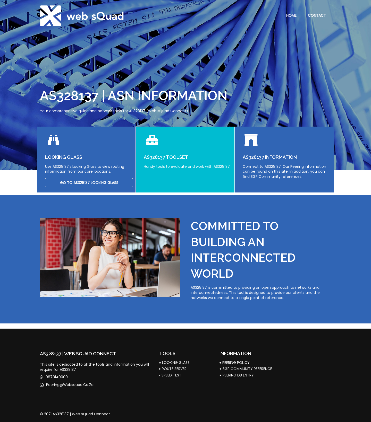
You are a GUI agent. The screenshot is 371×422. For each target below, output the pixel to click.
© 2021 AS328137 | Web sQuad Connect (75, 414)
